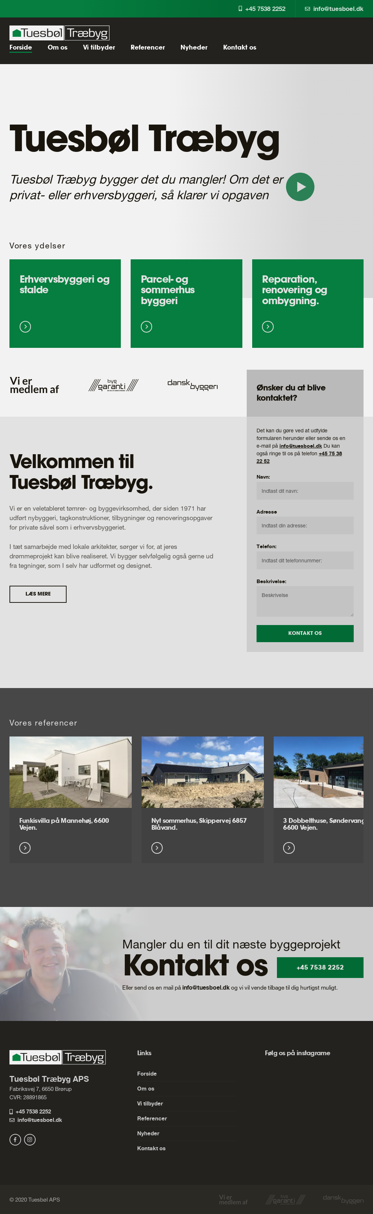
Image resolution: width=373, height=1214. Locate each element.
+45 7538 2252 (262, 8)
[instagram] (30, 1140)
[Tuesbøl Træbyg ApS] (59, 33)
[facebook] (15, 1140)
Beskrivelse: (271, 581)
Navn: (263, 477)
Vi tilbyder (99, 48)
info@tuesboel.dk (334, 8)
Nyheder (193, 48)
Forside (20, 48)
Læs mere (38, 594)
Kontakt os (239, 48)
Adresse (267, 511)
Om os (57, 48)
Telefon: (267, 546)
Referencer (148, 48)
